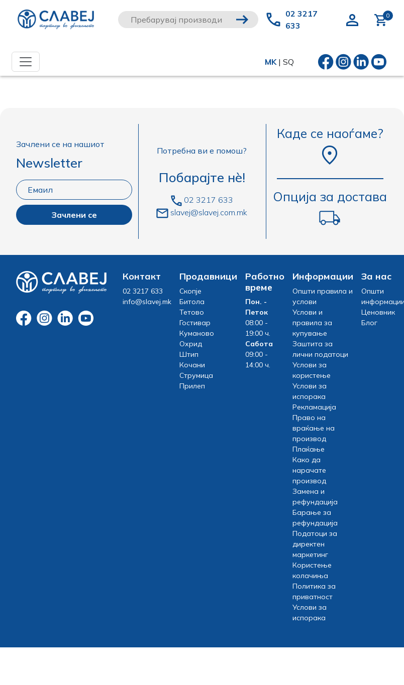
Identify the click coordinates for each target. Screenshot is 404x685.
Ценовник (378, 312)
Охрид (190, 343)
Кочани (192, 364)
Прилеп (192, 385)
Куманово (196, 333)
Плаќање (308, 449)
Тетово (191, 312)
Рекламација (314, 407)
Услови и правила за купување (312, 323)
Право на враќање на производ (313, 428)
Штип (188, 354)
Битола (192, 301)
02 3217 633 (301, 20)
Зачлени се (74, 215)
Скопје (190, 291)
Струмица (196, 375)
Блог (369, 322)
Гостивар (195, 322)
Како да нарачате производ (309, 470)
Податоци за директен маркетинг (314, 544)
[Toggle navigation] (26, 62)
